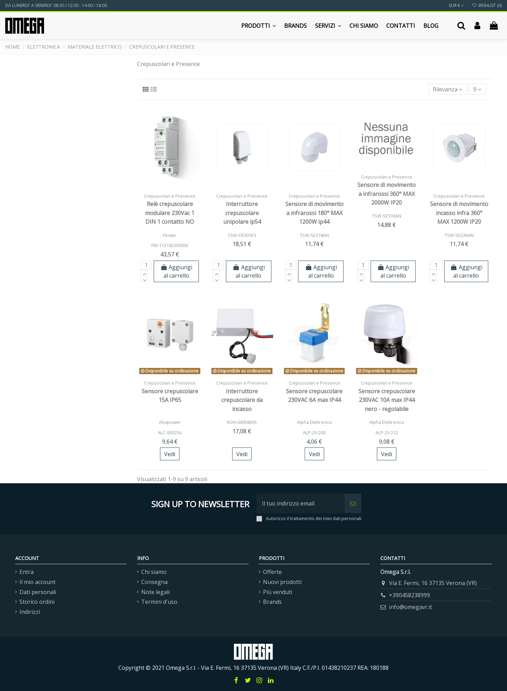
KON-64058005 (242, 422)
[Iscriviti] (353, 503)
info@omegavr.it (410, 607)
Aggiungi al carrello (176, 271)
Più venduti (277, 592)
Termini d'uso (159, 602)
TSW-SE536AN (386, 216)
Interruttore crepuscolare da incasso (242, 400)
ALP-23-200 (314, 432)
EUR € (456, 5)
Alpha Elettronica (314, 422)
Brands (272, 602)
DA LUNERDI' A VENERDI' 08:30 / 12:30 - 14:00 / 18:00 (56, 5)
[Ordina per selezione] (447, 89)
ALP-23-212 (386, 432)
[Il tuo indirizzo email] (300, 503)
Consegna (154, 582)
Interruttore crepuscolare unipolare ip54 (242, 212)
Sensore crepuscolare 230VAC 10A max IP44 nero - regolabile (386, 400)
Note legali (155, 592)
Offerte (272, 572)
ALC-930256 (169, 432)
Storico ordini (36, 602)
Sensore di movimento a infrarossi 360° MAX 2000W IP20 (386, 193)
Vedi (169, 454)
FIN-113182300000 (169, 245)
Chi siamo (154, 572)
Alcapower (170, 422)
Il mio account (37, 582)
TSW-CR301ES (242, 235)
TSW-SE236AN (459, 235)
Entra (26, 572)
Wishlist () (487, 5)
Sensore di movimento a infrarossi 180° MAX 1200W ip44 (314, 212)
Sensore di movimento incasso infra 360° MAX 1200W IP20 (459, 212)
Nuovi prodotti (282, 582)
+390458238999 (409, 595)
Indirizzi (29, 612)
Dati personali (37, 592)
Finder (169, 235)
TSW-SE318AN (314, 235)
